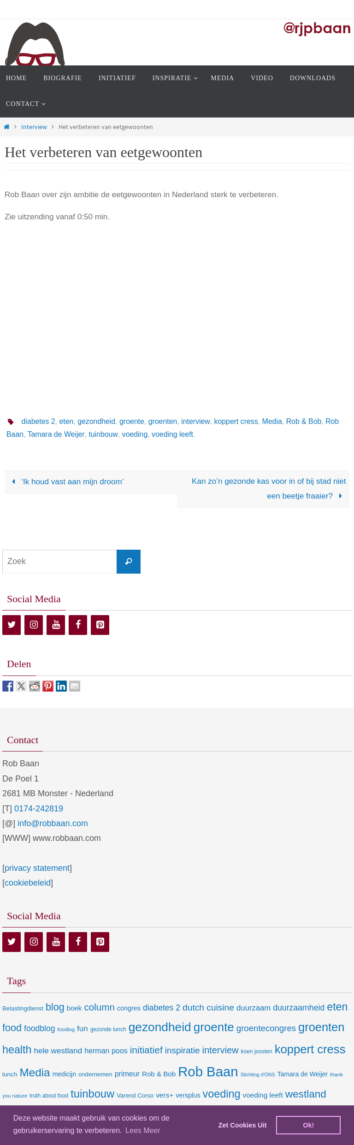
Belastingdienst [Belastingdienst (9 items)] (22, 1008)
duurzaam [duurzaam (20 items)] (253, 1008)
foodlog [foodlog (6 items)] (66, 1029)
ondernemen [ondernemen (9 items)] (95, 1074)
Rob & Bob (306, 421)
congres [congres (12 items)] (129, 1008)
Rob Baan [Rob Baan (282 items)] (208, 1071)
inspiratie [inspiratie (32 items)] (182, 1050)
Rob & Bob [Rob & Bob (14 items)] (159, 1074)
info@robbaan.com (53, 823)
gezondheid (97, 421)
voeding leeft (189, 434)
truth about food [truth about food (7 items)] (49, 1095)
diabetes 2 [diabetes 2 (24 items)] (161, 1007)
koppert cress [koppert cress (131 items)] (310, 1049)
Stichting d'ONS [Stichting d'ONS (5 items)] (258, 1074)
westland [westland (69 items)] (305, 1094)
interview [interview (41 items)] (220, 1050)
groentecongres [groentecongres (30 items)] (266, 1028)
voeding (151, 434)
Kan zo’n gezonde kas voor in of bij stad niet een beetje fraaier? (269, 488)
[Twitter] (11, 625)
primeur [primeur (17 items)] (127, 1073)
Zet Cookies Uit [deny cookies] (242, 1125)
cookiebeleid (28, 882)
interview (197, 421)
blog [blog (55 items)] (55, 1007)
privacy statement (37, 868)
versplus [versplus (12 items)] (188, 1095)
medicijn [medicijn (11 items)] (64, 1074)
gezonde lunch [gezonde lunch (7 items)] (108, 1029)
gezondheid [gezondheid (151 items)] (160, 1027)
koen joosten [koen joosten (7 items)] (256, 1051)
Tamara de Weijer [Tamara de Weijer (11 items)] (302, 1074)
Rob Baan (22, 434)
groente (132, 421)
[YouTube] (56, 625)
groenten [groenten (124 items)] (321, 1027)
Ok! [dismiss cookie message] (308, 1125)
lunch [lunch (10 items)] (9, 1074)
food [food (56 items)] (12, 1027)
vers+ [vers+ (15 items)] (164, 1095)
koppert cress (237, 421)
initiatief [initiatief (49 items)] (146, 1050)
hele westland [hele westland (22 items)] (58, 1050)
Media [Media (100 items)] (34, 1072)
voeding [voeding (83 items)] (222, 1094)
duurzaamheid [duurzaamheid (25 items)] (298, 1007)
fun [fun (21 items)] (82, 1028)
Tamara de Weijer (71, 434)
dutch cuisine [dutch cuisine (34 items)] (208, 1007)
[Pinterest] (100, 625)
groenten (163, 421)
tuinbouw (119, 434)
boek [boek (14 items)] (74, 1008)
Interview (34, 127)
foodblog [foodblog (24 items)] (39, 1028)
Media (274, 421)
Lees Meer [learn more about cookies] (142, 1130)
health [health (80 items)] (16, 1050)
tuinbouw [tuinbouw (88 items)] (92, 1094)
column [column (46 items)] (99, 1007)
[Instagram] (33, 625)
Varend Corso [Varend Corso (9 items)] (135, 1095)
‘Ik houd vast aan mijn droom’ (66, 481)
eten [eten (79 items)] (337, 1007)
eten (66, 421)
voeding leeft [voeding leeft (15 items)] (263, 1095)
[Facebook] (78, 625)
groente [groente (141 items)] (214, 1027)
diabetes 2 (38, 421)
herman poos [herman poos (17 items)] (105, 1050)
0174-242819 (38, 808)
